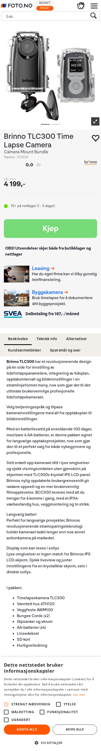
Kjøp (51, 228)
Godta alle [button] (27, 729)
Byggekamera (47, 292)
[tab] (18, 339)
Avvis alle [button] (75, 729)
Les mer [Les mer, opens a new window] (79, 694)
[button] (50, 742)
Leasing (40, 268)
